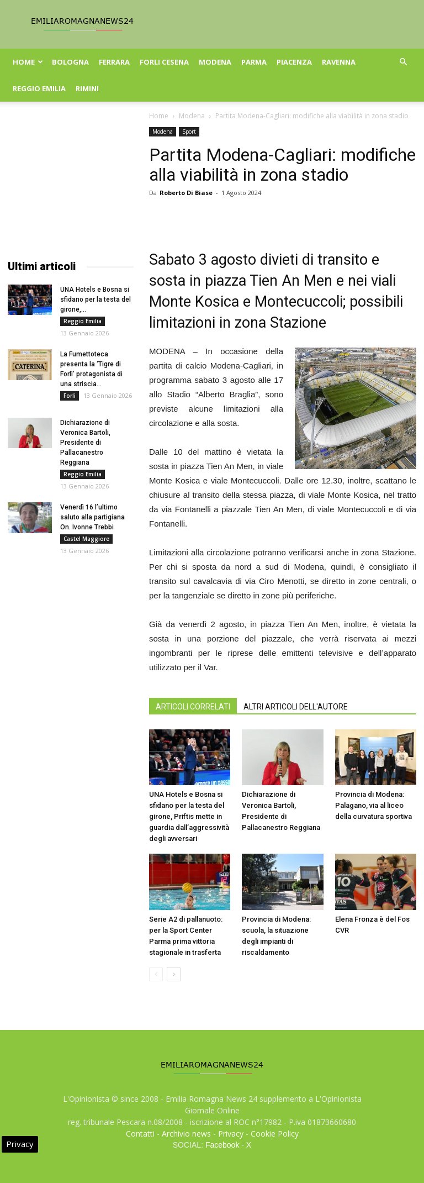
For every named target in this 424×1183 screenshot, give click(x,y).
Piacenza (294, 62)
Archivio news (186, 1133)
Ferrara (114, 62)
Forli (69, 395)
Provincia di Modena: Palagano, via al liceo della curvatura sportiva (373, 805)
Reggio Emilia (39, 88)
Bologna (70, 62)
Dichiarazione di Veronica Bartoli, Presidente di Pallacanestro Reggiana (85, 442)
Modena (215, 62)
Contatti (140, 1133)
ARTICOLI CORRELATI (193, 706)
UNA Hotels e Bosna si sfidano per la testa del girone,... (95, 299)
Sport (189, 131)
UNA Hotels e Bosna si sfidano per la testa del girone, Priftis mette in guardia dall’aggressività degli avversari (189, 816)
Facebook (222, 1144)
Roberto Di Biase (186, 192)
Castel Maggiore (86, 539)
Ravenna (339, 62)
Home (28, 62)
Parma (254, 62)
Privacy (230, 1133)
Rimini (87, 88)
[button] (403, 62)
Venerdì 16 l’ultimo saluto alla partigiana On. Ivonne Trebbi (92, 517)
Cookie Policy (275, 1133)
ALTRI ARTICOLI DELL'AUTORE (295, 706)
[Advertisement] (71, 182)
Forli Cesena (164, 62)
